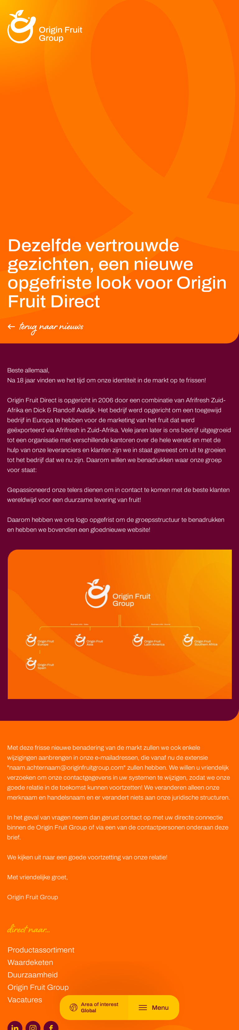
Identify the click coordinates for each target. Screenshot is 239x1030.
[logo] (44, 27)
